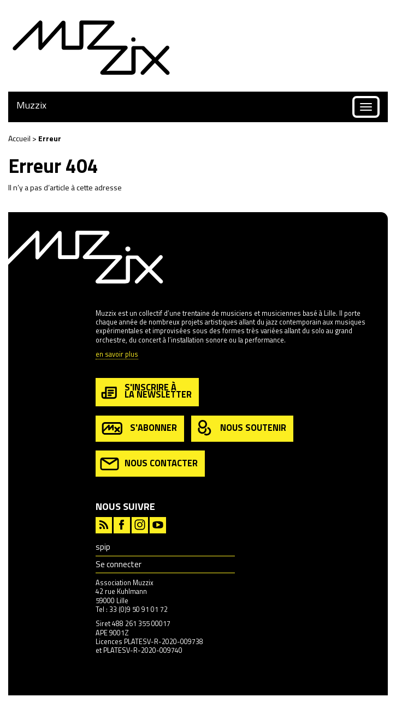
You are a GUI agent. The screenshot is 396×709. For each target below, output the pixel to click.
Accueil (19, 138)
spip (103, 546)
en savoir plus (117, 354)
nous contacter (149, 463)
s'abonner (138, 428)
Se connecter (118, 564)
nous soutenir (241, 428)
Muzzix (31, 105)
